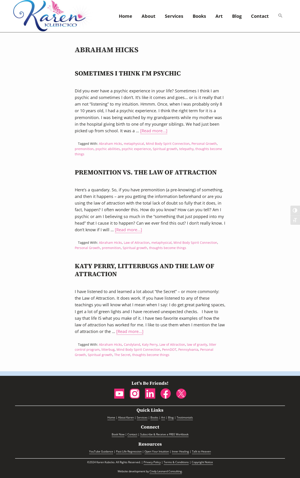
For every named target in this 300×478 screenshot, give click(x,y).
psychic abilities (108, 149)
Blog (171, 417)
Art (163, 417)
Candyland (132, 344)
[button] (280, 16)
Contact (132, 434)
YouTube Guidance (101, 451)
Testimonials (185, 417)
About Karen (126, 417)
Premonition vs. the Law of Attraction (146, 172)
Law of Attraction (137, 242)
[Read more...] (153, 131)
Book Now (118, 434)
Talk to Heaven (201, 451)
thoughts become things (167, 248)
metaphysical (134, 143)
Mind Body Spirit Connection (168, 143)
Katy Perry (150, 344)
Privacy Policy (152, 462)
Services (142, 417)
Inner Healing (180, 451)
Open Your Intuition (157, 451)
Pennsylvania (188, 349)
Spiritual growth (165, 149)
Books (154, 417)
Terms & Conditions (176, 462)
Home (111, 417)
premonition (84, 149)
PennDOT (169, 349)
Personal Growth (204, 143)
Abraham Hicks (110, 143)
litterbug (108, 349)
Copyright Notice (202, 462)
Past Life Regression (129, 451)
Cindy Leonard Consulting (166, 471)
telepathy (186, 149)
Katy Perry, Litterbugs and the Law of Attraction (144, 270)
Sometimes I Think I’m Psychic (128, 73)
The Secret (122, 355)
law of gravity (197, 344)
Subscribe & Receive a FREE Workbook (164, 434)
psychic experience (136, 149)
